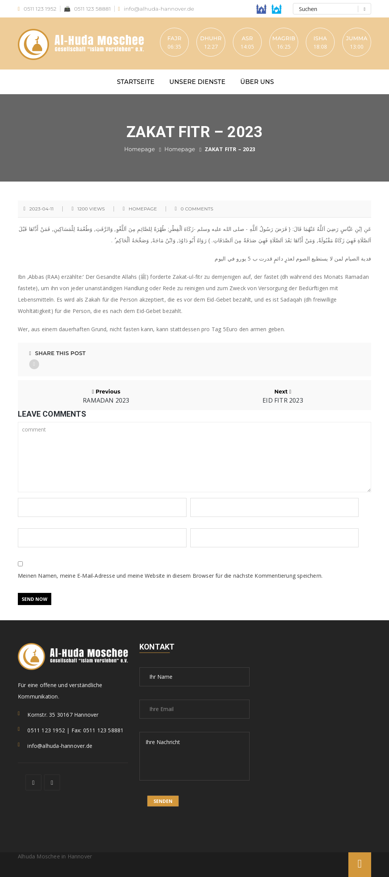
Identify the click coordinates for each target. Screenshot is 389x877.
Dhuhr (211, 38)
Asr (247, 38)
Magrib (284, 38)
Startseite (136, 81)
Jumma (356, 38)
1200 (91, 209)
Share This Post (57, 353)
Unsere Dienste (197, 81)
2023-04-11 (41, 209)
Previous (106, 395)
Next (282, 395)
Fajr (174, 38)
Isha (320, 38)
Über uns (257, 81)
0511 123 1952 (37, 9)
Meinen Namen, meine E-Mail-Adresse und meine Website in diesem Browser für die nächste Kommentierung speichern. (170, 575)
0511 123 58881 (87, 9)
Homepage (139, 149)
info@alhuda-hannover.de (156, 9)
